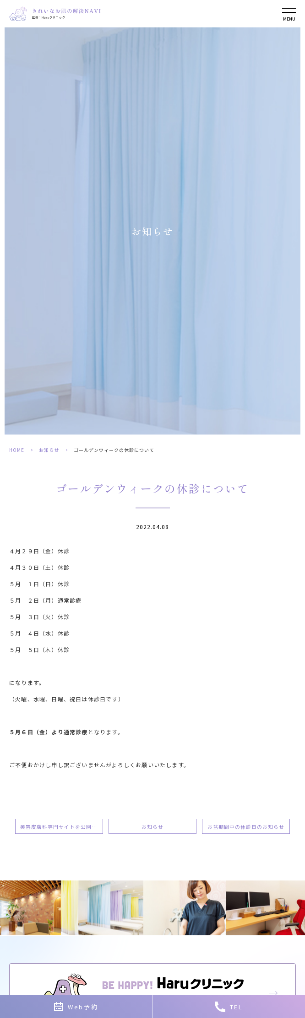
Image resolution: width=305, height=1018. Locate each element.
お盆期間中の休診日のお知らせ (245, 826)
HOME (16, 449)
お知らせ (49, 449)
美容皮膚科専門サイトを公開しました (61, 826)
